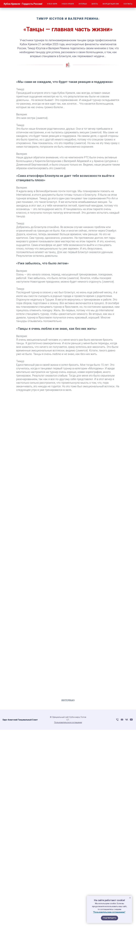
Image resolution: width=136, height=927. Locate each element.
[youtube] (131, 720)
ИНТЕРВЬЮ (68, 700)
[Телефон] (117, 720)
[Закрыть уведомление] (130, 897)
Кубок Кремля (68, 4)
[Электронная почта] (122, 720)
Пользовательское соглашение (68, 722)
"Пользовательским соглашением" (109, 912)
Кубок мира (52, 4)
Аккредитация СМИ (111, 4)
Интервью (83, 4)
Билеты (95, 4)
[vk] (126, 720)
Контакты (128, 4)
